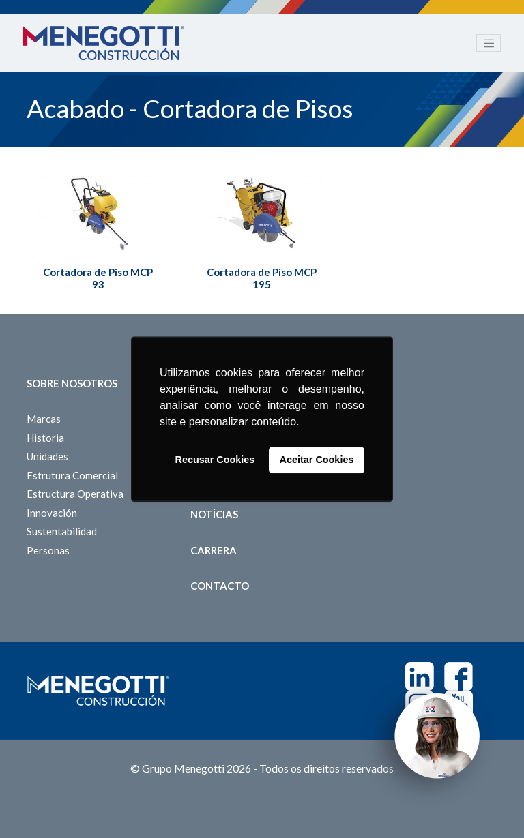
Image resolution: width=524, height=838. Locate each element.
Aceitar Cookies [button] (317, 460)
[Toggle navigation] (488, 43)
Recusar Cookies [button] (215, 460)
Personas (48, 550)
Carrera (213, 550)
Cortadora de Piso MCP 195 (262, 278)
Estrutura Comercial (72, 475)
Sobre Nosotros (72, 383)
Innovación (52, 513)
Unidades (47, 456)
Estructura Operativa (75, 494)
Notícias (214, 514)
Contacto (219, 586)
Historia (45, 438)
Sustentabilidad (62, 531)
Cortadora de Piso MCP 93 (98, 278)
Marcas (44, 419)
